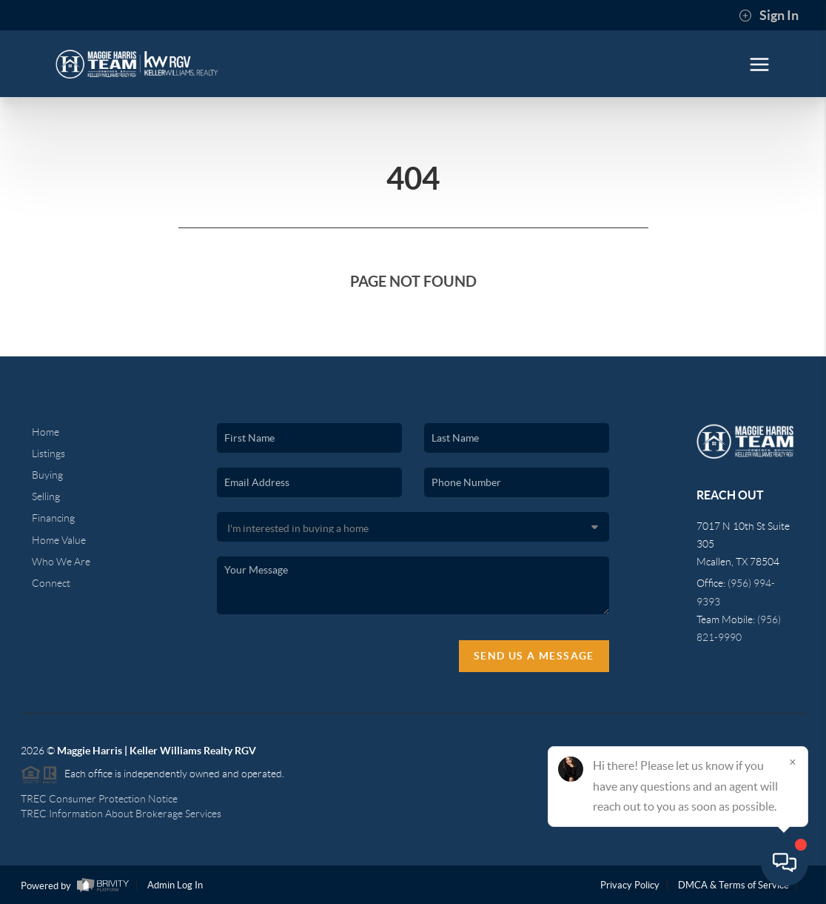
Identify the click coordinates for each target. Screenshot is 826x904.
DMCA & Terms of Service (733, 885)
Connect (51, 583)
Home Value (59, 540)
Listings (48, 453)
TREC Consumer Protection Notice (99, 799)
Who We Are (61, 562)
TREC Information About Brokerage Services (121, 814)
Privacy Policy (629, 885)
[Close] (793, 762)
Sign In (769, 15)
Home (45, 432)
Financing (53, 518)
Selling (46, 496)
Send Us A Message (534, 656)
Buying (47, 475)
